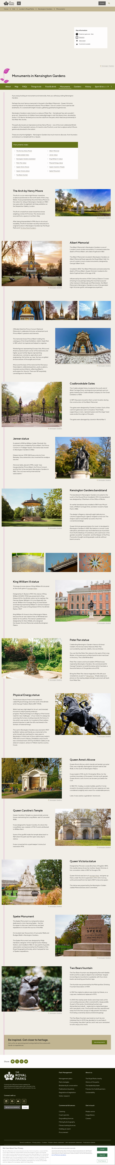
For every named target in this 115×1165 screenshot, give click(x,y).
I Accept (102, 1149)
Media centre (89, 1122)
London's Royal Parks (29, 9)
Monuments (68, 87)
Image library (88, 1126)
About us (87, 1083)
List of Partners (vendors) (59, 1155)
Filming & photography (67, 1133)
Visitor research (64, 1107)
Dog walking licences (66, 1129)
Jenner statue (55, 155)
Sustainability (89, 1103)
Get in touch (88, 1116)
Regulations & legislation (67, 1103)
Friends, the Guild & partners (94, 1100)
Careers (87, 1129)
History (91, 87)
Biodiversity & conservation (68, 1096)
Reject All (102, 1155)
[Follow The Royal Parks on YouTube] (21, 1112)
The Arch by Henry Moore (28, 151)
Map (20, 87)
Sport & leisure (104, 87)
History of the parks (91, 1093)
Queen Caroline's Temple (59, 167)
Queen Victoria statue (26, 171)
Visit (16, 9)
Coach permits (64, 1126)
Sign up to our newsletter (15, 1118)
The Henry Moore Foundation (38, 229)
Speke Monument (56, 171)
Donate (99, 3)
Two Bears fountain (25, 175)
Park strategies (64, 1093)
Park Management (65, 1083)
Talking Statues (89, 677)
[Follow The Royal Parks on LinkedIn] (9, 1112)
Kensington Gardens (48, 9)
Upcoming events (93, 1051)
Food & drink (54, 87)
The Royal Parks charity (92, 1089)
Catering (62, 1122)
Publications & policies (66, 1100)
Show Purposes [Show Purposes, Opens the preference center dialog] (102, 1161)
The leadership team (91, 1096)
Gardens (80, 87)
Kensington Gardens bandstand (30, 159)
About (11, 87)
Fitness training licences (67, 1136)
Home (9, 9)
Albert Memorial (56, 151)
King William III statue (57, 159)
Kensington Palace (42, 589)
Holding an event (65, 1140)
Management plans (65, 1089)
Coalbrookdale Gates (26, 155)
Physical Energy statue (58, 163)
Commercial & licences (67, 1116)
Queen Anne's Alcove (26, 167)
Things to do (39, 87)
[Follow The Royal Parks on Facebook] (15, 1112)
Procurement (63, 1143)
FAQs (28, 87)
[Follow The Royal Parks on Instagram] (26, 1112)
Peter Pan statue (24, 163)
